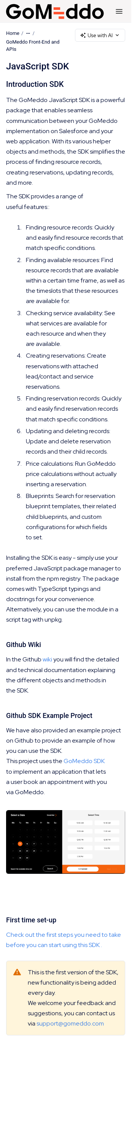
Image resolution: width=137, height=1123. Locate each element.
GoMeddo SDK (84, 761)
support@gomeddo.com (70, 1024)
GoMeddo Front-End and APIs (32, 45)
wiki (47, 660)
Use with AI (100, 35)
